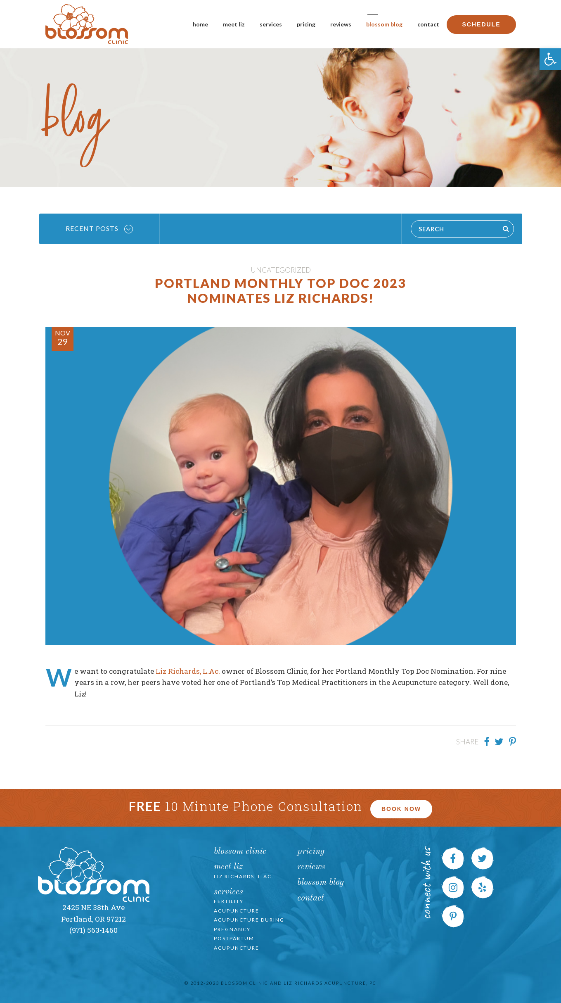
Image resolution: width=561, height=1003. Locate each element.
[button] (550, 59)
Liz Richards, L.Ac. (188, 671)
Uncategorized (281, 270)
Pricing (306, 24)
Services (271, 24)
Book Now (401, 809)
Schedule (481, 24)
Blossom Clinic (240, 851)
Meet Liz (234, 24)
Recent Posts (99, 228)
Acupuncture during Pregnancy (249, 924)
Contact (428, 24)
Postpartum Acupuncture (236, 943)
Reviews (340, 24)
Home (200, 24)
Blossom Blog (384, 24)
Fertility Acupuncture (236, 906)
